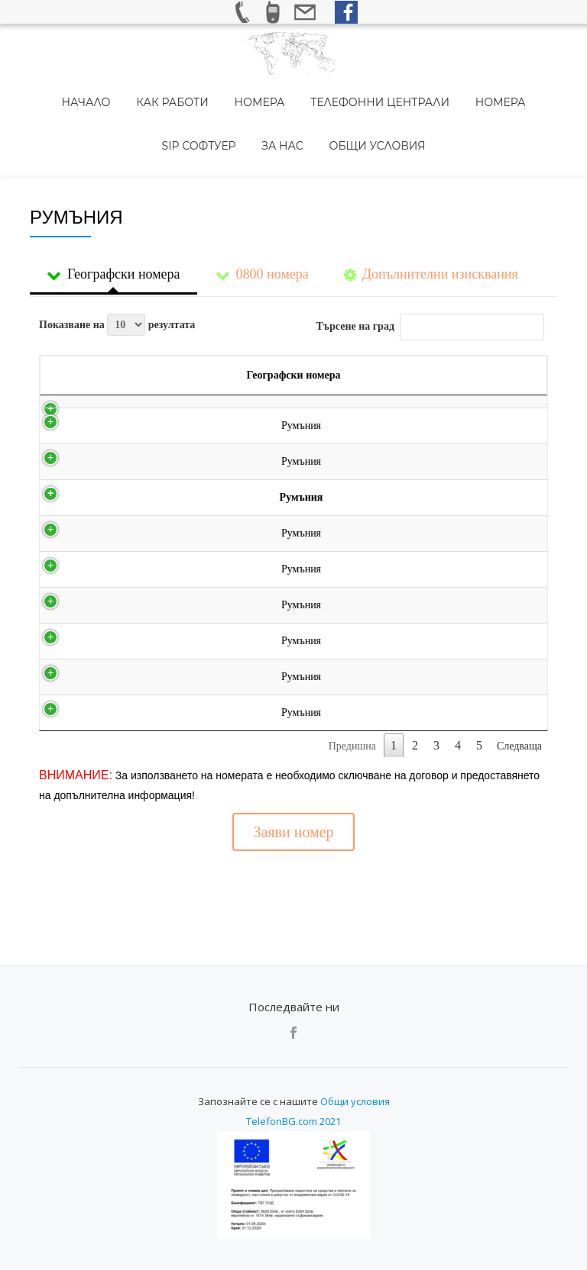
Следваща (519, 725)
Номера (215, 91)
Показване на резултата (117, 259)
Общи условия (322, 112)
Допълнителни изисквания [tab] (431, 210)
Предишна (352, 725)
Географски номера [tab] (113, 210)
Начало (62, 91)
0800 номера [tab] (262, 210)
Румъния (73, 405)
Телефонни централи (324, 91)
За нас (238, 112)
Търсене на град (430, 261)
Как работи (138, 91)
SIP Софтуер (512, 91)
